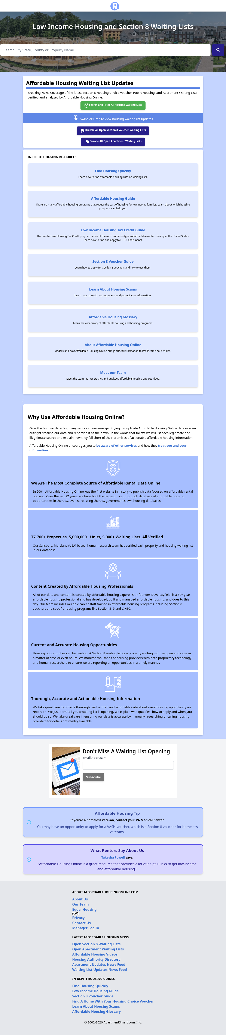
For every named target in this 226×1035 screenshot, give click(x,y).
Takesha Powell (113, 857)
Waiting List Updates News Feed (99, 969)
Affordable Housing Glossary (113, 317)
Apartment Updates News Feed (98, 964)
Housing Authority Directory (96, 959)
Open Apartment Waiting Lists (98, 949)
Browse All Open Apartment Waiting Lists (113, 141)
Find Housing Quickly (113, 171)
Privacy (78, 917)
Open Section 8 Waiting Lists (96, 944)
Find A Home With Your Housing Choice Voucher (113, 1001)
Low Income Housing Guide (95, 991)
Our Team (80, 904)
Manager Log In (85, 928)
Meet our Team (113, 372)
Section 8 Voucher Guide (113, 261)
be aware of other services (116, 445)
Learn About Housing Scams (113, 289)
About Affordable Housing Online (113, 344)
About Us (80, 899)
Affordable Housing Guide (113, 198)
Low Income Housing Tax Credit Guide (113, 230)
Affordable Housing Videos (94, 954)
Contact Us (81, 922)
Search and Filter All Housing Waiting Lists (113, 105)
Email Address (94, 758)
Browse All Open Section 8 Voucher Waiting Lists (113, 130)
